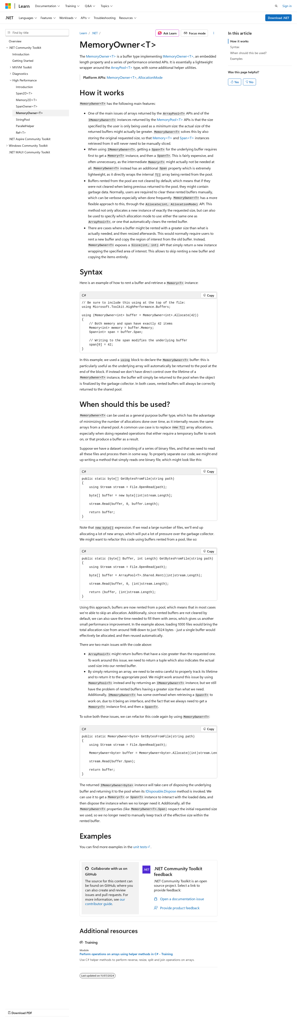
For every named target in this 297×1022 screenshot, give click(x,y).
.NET (95, 33)
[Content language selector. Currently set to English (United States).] (25, 997)
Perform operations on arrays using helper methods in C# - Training (126, 954)
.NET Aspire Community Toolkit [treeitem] (29, 139)
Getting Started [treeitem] (22, 60)
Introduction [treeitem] (20, 54)
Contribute (79, 1008)
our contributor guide (105, 901)
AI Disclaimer (14, 1008)
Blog (60, 1008)
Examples (236, 58)
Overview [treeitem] (15, 41)
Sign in (287, 6)
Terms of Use (118, 1008)
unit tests (140, 846)
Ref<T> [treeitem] (21, 132)
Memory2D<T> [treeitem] (26, 100)
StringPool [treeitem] (23, 119)
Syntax (234, 47)
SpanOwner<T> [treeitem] (27, 106)
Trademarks (140, 1008)
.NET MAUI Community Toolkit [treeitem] (29, 152)
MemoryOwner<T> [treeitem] (29, 113)
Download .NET (278, 18)
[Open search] (276, 6)
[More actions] (213, 33)
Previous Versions (40, 1008)
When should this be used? (248, 53)
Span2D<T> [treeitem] (24, 93)
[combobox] (37, 32)
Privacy (96, 1008)
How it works (239, 41)
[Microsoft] (8, 6)
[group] (149, 755)
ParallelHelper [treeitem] (25, 126)
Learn (83, 33)
